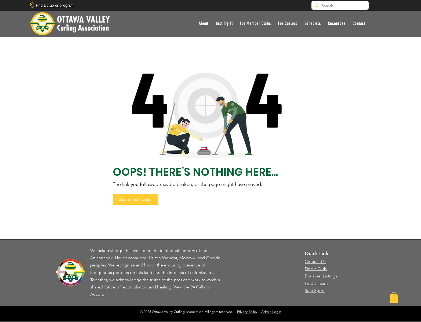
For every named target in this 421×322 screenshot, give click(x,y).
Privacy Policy (247, 312)
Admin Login (271, 312)
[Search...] (339, 6)
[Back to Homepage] (135, 199)
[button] (224, 23)
